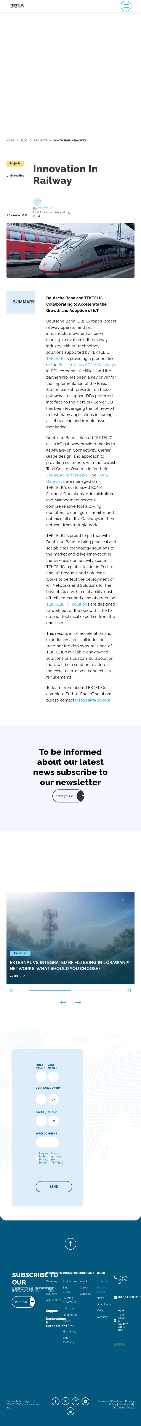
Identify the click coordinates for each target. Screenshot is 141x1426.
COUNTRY (54, 1089)
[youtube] (85, 1401)
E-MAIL (41, 1112)
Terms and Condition (110, 1401)
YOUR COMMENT (46, 1133)
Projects (40, 140)
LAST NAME (52, 1066)
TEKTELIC (45, 209)
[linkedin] (70, 1411)
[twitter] (65, 1401)
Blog (24, 140)
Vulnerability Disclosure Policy (124, 1406)
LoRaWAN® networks (67, 475)
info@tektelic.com (93, 700)
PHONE (52, 1112)
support (52, 1311)
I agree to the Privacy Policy (43, 1158)
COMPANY (42, 1089)
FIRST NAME (40, 1066)
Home (10, 140)
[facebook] (55, 1401)
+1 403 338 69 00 (122, 1280)
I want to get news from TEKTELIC (57, 1158)
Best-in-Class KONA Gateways (87, 364)
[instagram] (75, 1401)
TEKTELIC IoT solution (66, 604)
